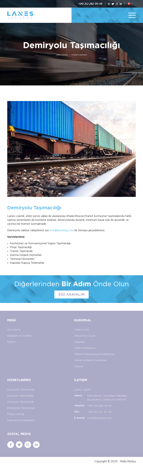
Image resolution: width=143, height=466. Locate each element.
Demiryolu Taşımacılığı (21, 407)
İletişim (11, 341)
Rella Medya (128, 461)
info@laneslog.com (62, 230)
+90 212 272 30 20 (99, 411)
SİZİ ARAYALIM (71, 294)
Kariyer (78, 366)
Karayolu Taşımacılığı (20, 395)
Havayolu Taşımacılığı (20, 401)
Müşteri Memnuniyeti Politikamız (94, 354)
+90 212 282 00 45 (90, 3)
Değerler (79, 341)
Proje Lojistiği (15, 414)
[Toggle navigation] (132, 15)
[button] (130, 3)
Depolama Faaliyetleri (20, 420)
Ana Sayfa (13, 329)
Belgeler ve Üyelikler (19, 335)
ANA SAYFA (62, 55)
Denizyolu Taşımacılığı (20, 389)
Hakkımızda (81, 329)
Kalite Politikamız (85, 347)
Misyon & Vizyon (85, 335)
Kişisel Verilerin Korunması (90, 360)
